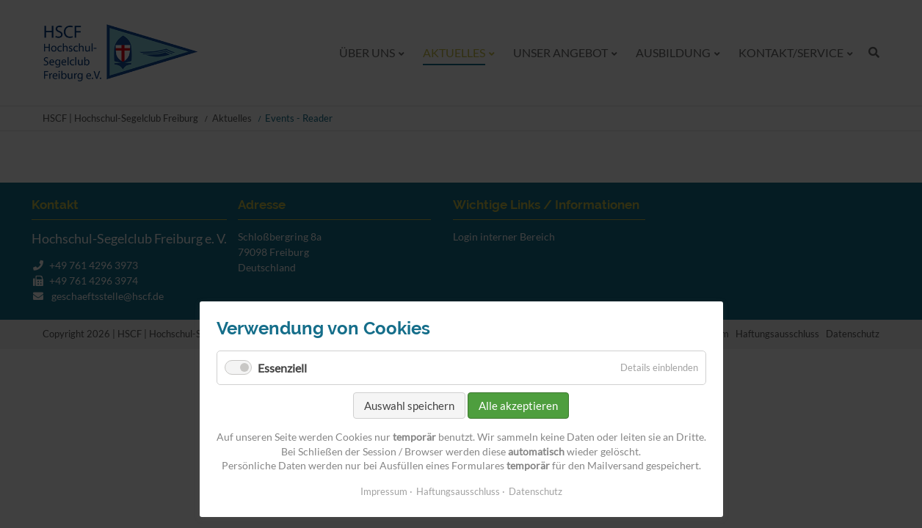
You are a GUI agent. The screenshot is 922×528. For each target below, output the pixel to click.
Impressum (383, 491)
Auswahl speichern (409, 405)
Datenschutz (535, 491)
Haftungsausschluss (458, 491)
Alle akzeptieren (518, 405)
